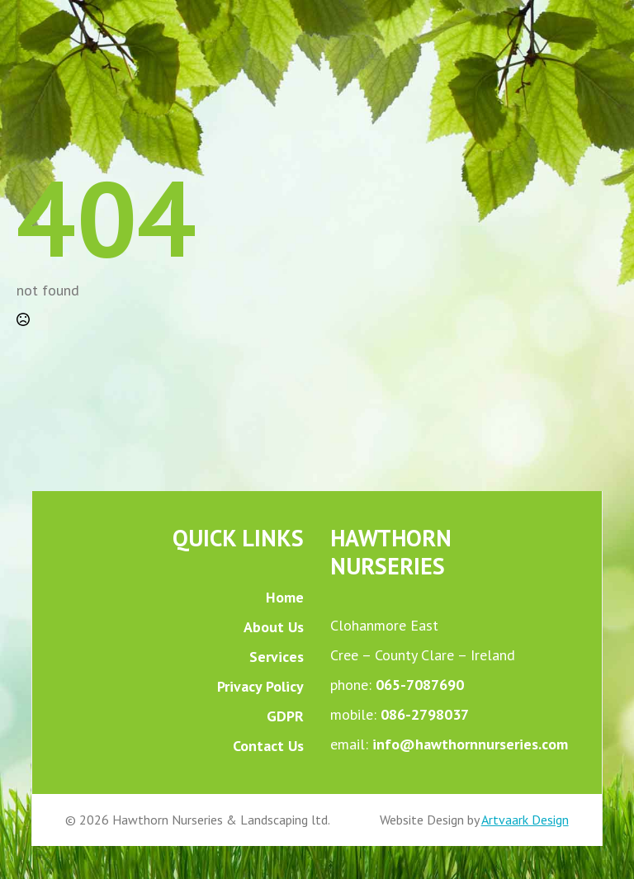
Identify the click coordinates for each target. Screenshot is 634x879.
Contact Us (268, 745)
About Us (274, 626)
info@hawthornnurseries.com (470, 744)
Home (285, 597)
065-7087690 (420, 684)
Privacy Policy (260, 686)
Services (276, 656)
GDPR (285, 716)
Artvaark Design (525, 819)
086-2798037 (425, 714)
